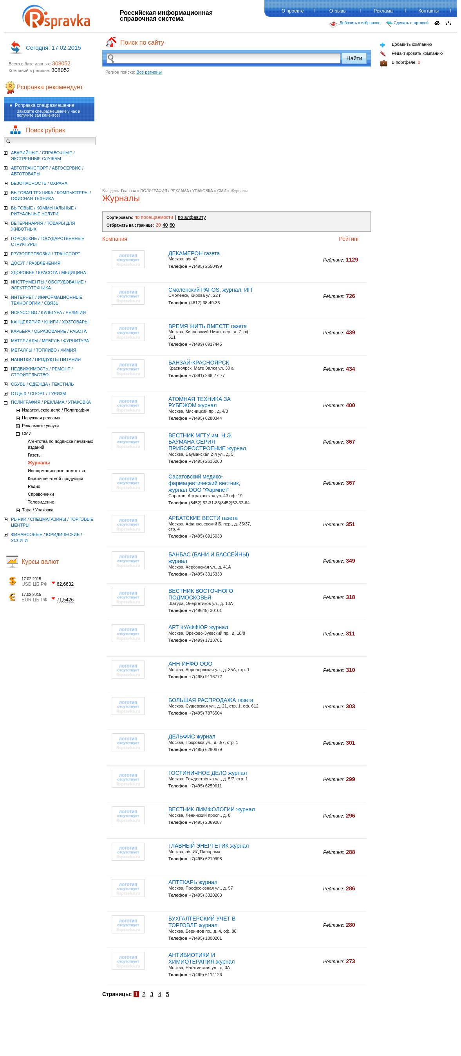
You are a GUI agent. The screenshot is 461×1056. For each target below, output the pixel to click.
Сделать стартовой (407, 24)
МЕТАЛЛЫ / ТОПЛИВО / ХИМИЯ (43, 350)
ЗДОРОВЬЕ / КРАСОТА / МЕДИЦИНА (48, 272)
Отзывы (338, 11)
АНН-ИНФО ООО (190, 664)
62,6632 (65, 584)
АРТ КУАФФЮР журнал (198, 627)
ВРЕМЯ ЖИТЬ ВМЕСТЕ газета (207, 326)
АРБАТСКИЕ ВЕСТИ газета (203, 518)
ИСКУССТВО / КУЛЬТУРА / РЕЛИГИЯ (48, 312)
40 (165, 225)
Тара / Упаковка (37, 509)
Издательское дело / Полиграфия (55, 410)
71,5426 (65, 600)
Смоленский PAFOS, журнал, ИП (210, 290)
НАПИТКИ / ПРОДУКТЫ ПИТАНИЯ (46, 359)
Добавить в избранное (354, 25)
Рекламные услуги (40, 425)
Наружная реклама (41, 417)
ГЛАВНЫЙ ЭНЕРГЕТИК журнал (208, 846)
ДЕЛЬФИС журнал (191, 736)
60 (172, 225)
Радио (34, 486)
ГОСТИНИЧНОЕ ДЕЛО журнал (207, 773)
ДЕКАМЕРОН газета (194, 253)
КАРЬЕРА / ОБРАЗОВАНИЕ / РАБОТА (49, 331)
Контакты (428, 11)
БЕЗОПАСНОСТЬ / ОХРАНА (39, 183)
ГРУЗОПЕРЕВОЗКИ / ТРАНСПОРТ (45, 253)
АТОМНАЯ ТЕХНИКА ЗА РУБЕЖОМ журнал (199, 402)
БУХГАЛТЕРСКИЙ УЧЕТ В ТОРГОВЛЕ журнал (201, 921)
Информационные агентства (56, 470)
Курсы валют (40, 561)
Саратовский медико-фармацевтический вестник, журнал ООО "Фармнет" (204, 483)
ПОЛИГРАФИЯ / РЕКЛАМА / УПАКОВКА (176, 191)
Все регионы (149, 72)
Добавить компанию (406, 45)
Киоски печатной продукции (55, 478)
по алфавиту (192, 217)
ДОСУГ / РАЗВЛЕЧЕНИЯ (35, 263)
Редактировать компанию (411, 54)
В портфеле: (400, 63)
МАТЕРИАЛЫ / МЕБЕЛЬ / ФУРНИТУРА (50, 340)
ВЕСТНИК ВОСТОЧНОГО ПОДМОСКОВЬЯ (200, 594)
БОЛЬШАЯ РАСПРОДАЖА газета (210, 700)
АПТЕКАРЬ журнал (192, 882)
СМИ (221, 191)
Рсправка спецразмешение (44, 105)
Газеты (35, 455)
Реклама (383, 11)
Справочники (41, 494)
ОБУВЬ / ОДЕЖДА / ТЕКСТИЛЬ (42, 384)
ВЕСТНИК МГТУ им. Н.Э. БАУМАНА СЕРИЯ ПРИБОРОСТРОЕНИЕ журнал (207, 442)
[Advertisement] (236, 134)
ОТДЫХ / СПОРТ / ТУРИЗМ (38, 393)
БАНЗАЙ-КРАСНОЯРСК (198, 362)
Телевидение (41, 502)
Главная (128, 191)
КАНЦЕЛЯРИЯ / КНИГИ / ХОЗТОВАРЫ (50, 322)
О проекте (293, 11)
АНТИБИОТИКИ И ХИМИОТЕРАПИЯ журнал (201, 958)
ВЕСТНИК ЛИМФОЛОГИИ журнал (211, 809)
